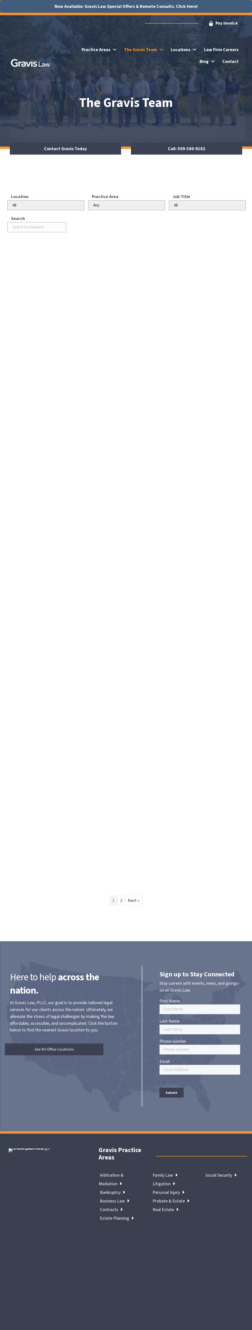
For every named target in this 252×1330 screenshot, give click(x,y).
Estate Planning (117, 1218)
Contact (55, 1232)
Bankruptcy (112, 1192)
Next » (134, 900)
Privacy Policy (147, 1307)
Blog (39, 1232)
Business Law (114, 1201)
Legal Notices (76, 1307)
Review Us (20, 1238)
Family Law (165, 1175)
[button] (223, 23)
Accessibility (176, 1307)
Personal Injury (168, 1192)
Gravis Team (20, 1232)
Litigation (164, 1184)
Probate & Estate (171, 1201)
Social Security (220, 1175)
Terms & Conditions (112, 1307)
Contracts (111, 1210)
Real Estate (165, 1210)
